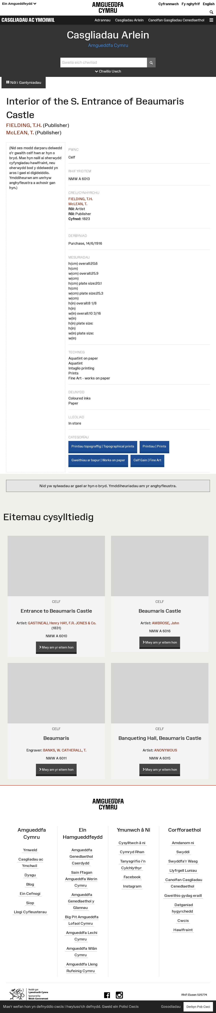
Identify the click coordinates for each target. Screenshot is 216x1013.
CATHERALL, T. (74, 750)
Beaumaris (56, 738)
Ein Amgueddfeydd (19, 4)
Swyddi (183, 852)
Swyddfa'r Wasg (183, 861)
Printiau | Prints (154, 446)
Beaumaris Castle (160, 611)
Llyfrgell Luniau (183, 870)
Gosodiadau (171, 1006)
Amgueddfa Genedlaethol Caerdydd (81, 856)
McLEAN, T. (20, 132)
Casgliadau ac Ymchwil (28, 20)
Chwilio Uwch (108, 71)
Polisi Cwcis (129, 1006)
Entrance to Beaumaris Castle (56, 611)
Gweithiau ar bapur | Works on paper (98, 460)
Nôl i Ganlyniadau (23, 82)
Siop (30, 902)
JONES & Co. (86, 623)
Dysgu (30, 875)
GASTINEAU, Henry (43, 623)
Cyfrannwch (168, 4)
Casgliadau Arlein (129, 20)
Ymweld (30, 850)
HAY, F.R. (67, 623)
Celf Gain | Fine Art (147, 460)
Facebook (132, 877)
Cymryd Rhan (132, 852)
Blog (30, 884)
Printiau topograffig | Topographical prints (102, 446)
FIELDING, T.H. (24, 125)
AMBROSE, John (165, 623)
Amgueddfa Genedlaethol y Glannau (81, 901)
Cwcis (183, 920)
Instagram (132, 886)
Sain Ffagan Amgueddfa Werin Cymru (81, 878)
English (208, 4)
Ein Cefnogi (30, 893)
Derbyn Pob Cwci (198, 1006)
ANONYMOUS (165, 750)
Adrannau (102, 20)
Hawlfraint (183, 930)
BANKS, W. (52, 750)
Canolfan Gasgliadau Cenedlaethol (176, 20)
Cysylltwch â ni (132, 842)
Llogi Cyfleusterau (30, 912)
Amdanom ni (183, 842)
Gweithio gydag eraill (183, 895)
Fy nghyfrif (191, 4)
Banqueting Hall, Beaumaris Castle (159, 738)
